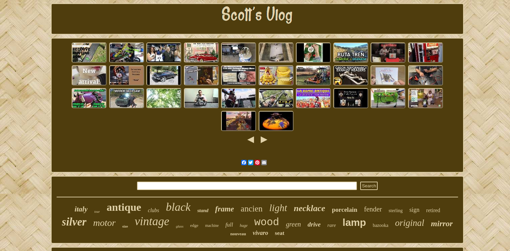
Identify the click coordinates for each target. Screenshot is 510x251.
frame (224, 209)
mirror (442, 223)
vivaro (260, 233)
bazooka (380, 225)
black (178, 207)
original (409, 223)
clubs (153, 210)
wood (266, 222)
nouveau (238, 233)
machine (212, 225)
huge (243, 225)
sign (414, 209)
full (229, 225)
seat (279, 233)
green (293, 224)
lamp (354, 222)
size (125, 226)
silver (74, 222)
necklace (309, 208)
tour (97, 211)
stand (202, 210)
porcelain (345, 209)
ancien (251, 208)
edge (194, 225)
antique (124, 207)
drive (314, 224)
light (278, 207)
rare (331, 225)
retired (433, 210)
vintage (152, 221)
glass (180, 226)
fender (373, 209)
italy (80, 209)
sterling (396, 210)
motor (104, 222)
